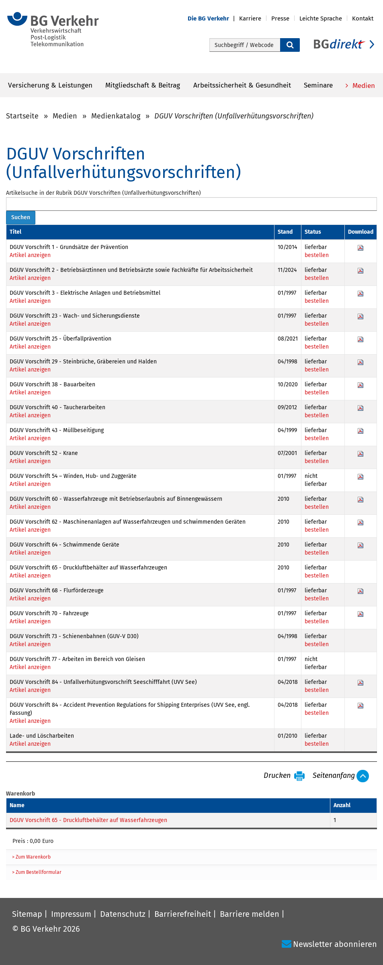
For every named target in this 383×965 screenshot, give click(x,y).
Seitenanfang (334, 775)
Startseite (22, 116)
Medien (362, 86)
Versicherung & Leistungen (50, 85)
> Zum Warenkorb (31, 857)
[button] (213, 18)
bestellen (317, 255)
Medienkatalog (115, 116)
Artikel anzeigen (30, 255)
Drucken (277, 775)
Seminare (318, 85)
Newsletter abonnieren (335, 944)
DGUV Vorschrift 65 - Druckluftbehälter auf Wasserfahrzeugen (88, 820)
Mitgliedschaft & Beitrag (142, 85)
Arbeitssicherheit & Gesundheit (242, 85)
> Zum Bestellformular (36, 872)
